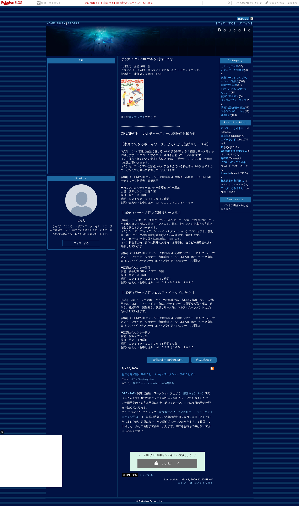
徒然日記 (226, 115)
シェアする (146, 474)
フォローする (81, 243)
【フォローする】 (225, 23)
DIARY (61, 23)
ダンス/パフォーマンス (233, 100)
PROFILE (74, 23)
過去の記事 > (204, 359)
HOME (51, 23)
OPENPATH (129, 393)
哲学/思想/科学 (229, 85)
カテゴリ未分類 (229, 66)
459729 (243, 18)
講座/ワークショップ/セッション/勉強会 (153, 383)
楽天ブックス (137, 117)
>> (249, 2)
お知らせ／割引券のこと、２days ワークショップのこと (156, 374)
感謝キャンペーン (194, 393)
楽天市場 (292, 2)
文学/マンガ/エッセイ (233, 111)
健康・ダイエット (51, 2)
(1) (193, 374)
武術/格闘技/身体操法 (233, 107)
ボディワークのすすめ (142, 379)
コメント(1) (185, 482)
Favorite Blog (235, 122)
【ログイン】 (245, 23)
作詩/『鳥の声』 (230, 96)
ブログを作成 (276, 2)
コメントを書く (203, 482)
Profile (81, 178)
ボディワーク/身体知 (232, 70)
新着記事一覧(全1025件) (168, 359)
